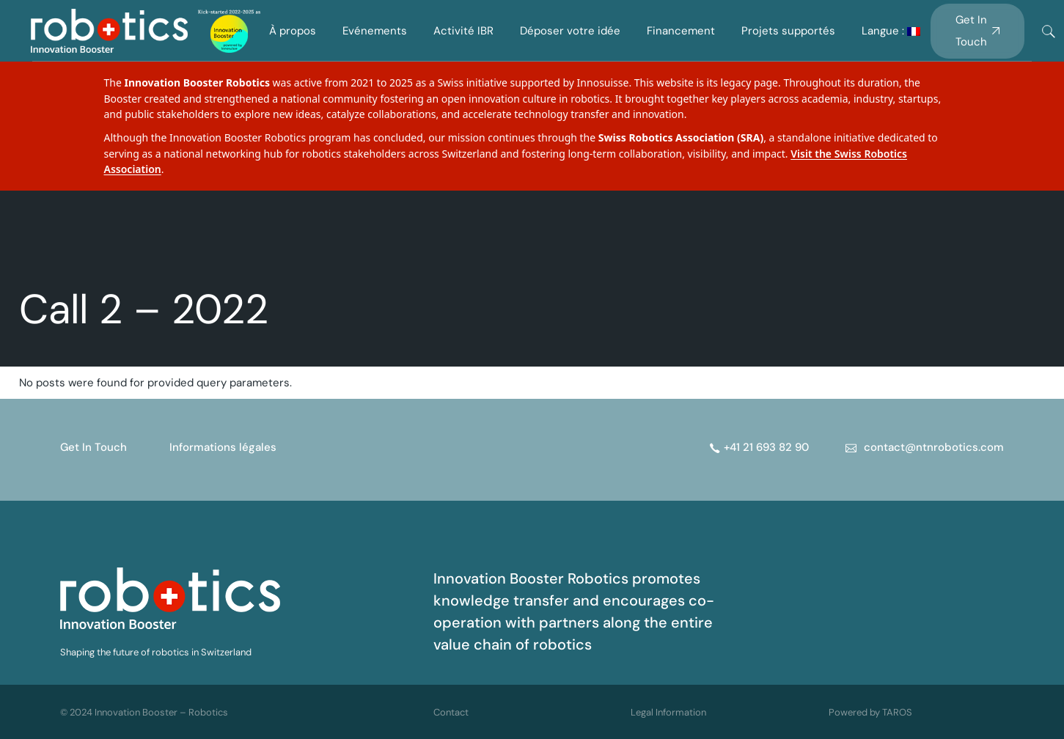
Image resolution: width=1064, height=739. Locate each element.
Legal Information (668, 712)
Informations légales (222, 447)
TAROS (897, 712)
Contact (451, 712)
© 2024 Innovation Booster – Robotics (144, 712)
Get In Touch (93, 447)
